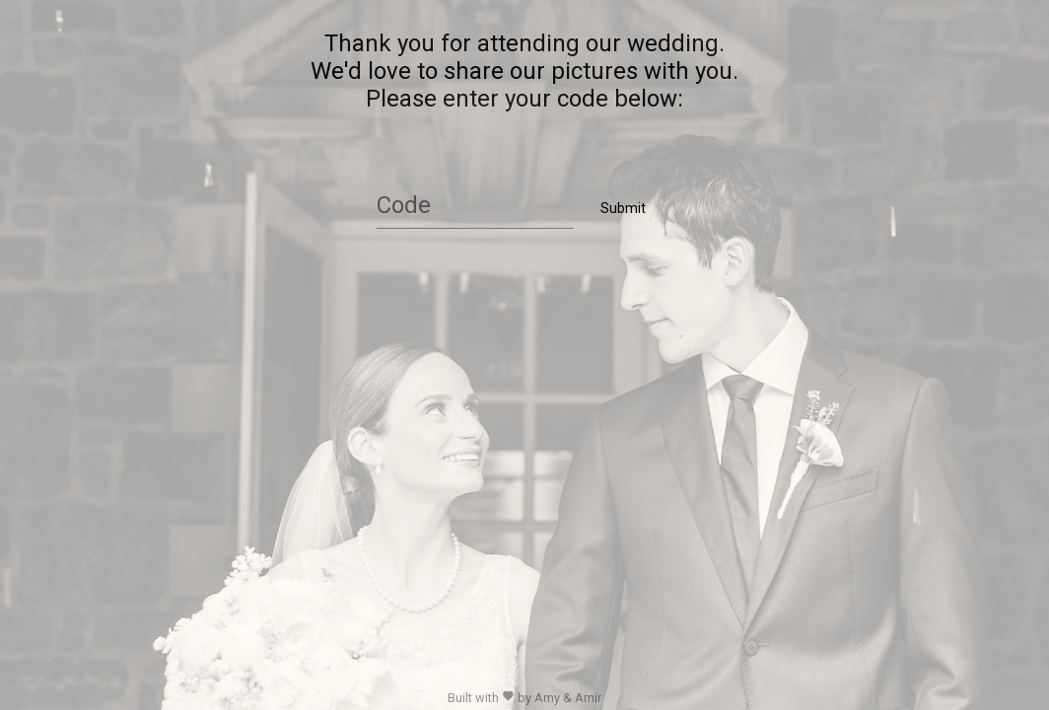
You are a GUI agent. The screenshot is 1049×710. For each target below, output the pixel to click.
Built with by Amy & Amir (524, 697)
